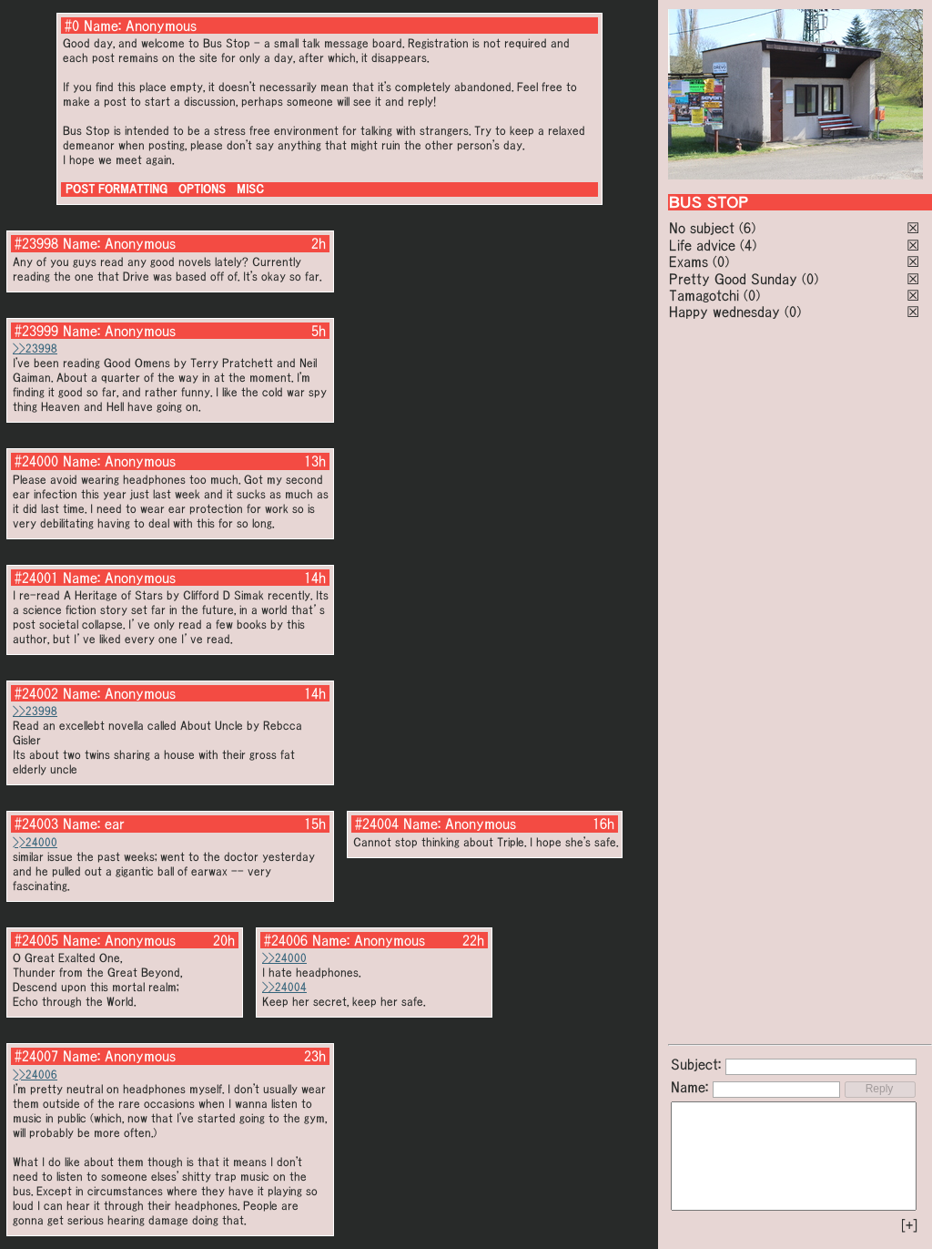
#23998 (36, 243)
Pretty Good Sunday (733, 278)
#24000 (36, 461)
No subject (704, 227)
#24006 (286, 940)
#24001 (36, 577)
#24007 (36, 1056)
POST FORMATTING (116, 189)
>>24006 (35, 1074)
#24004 (377, 823)
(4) (748, 245)
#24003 (36, 823)
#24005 (36, 940)
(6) (747, 227)
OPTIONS (202, 189)
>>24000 (35, 842)
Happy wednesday (724, 311)
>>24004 (284, 987)
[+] (909, 1225)
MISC (250, 189)
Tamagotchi (704, 295)
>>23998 (35, 348)
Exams (688, 261)
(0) (721, 261)
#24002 (36, 693)
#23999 (36, 330)
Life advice (702, 245)
